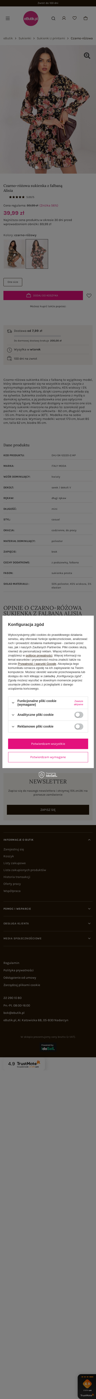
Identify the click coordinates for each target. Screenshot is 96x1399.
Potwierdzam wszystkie (48, 744)
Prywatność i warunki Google (37, 663)
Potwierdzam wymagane (48, 757)
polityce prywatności (39, 655)
